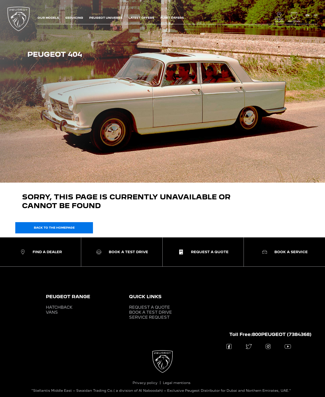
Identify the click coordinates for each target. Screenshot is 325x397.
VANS (52, 312)
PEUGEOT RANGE (68, 296)
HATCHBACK (59, 307)
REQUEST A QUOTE (149, 307)
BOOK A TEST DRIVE (150, 312)
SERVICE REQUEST (149, 317)
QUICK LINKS (145, 296)
